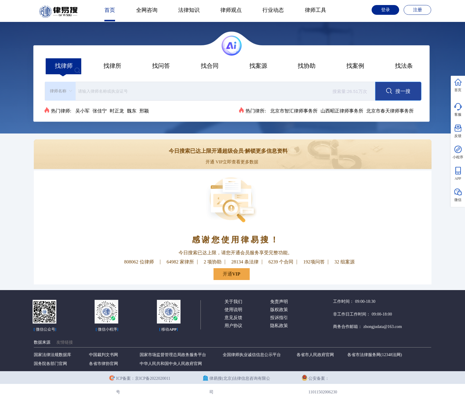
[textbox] (224, 91)
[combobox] (210, 91)
